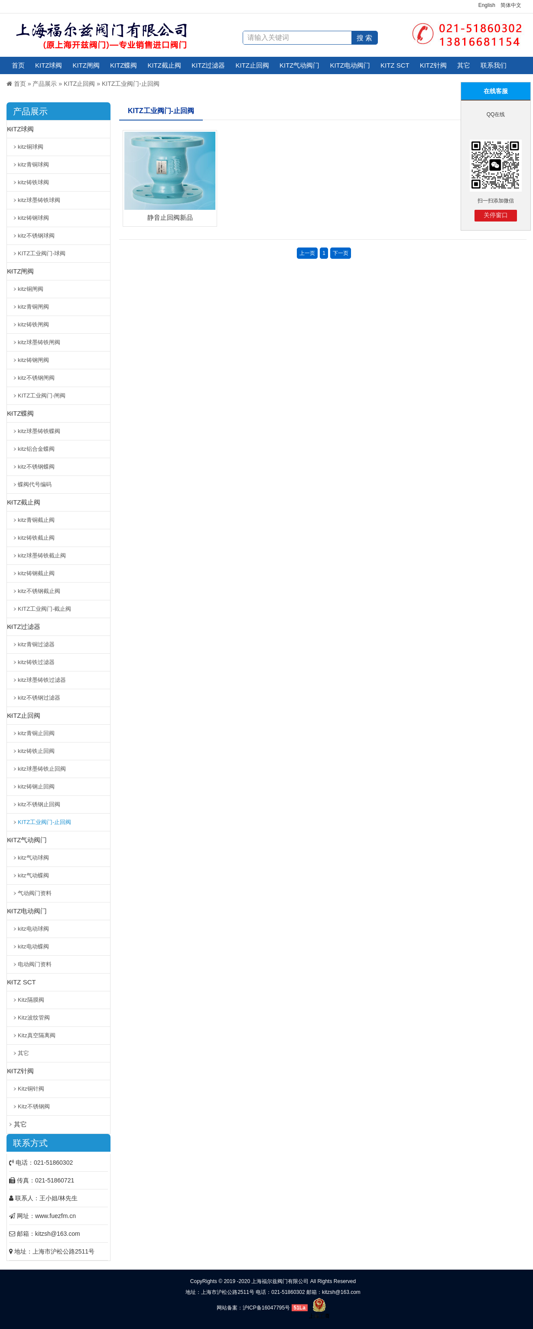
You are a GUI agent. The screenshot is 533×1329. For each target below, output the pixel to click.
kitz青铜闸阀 (33, 306)
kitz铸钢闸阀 (33, 360)
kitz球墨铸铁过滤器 (42, 680)
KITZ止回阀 (253, 65)
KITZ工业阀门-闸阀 (42, 395)
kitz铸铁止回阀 (36, 751)
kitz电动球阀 (33, 928)
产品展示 (44, 83)
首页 (18, 65)
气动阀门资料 (35, 893)
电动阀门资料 (35, 964)
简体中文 (510, 5)
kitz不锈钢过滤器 (39, 697)
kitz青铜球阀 (33, 164)
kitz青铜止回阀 (36, 733)
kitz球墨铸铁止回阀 (42, 768)
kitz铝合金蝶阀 (36, 449)
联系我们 (494, 65)
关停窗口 (496, 215)
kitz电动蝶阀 (33, 946)
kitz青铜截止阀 (36, 520)
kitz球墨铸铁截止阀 (42, 555)
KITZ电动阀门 (350, 65)
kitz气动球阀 (33, 857)
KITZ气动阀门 (300, 65)
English (486, 5)
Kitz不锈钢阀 (34, 1106)
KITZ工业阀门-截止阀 (45, 609)
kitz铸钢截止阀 (36, 573)
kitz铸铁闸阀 (33, 324)
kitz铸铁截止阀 (36, 537)
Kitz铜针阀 (31, 1088)
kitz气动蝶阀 (33, 875)
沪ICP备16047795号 (266, 1308)
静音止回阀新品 (170, 217)
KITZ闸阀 (86, 65)
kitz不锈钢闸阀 (36, 378)
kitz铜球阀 (30, 146)
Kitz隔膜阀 (31, 1000)
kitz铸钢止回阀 (36, 786)
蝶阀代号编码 (35, 484)
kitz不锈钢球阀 (36, 235)
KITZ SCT (395, 65)
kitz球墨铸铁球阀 (39, 200)
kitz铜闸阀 (30, 289)
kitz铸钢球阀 (33, 218)
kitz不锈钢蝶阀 (36, 466)
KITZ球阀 (48, 65)
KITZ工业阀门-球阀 (42, 253)
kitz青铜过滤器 (36, 644)
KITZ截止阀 (165, 65)
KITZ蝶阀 (123, 65)
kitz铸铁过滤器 (36, 662)
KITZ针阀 (433, 65)
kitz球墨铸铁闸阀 (39, 342)
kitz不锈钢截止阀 (39, 591)
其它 (463, 65)
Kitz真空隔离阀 (36, 1035)
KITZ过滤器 (208, 65)
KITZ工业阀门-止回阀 (130, 83)
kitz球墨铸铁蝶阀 (39, 431)
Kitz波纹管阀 (34, 1017)
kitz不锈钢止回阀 (39, 804)
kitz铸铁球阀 (33, 182)
